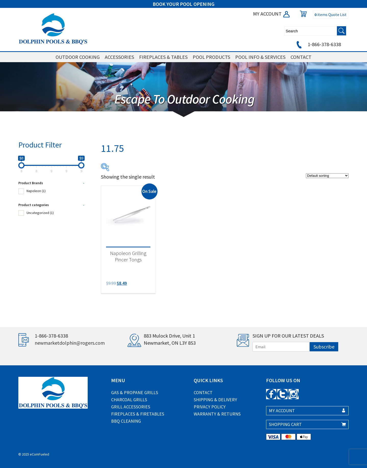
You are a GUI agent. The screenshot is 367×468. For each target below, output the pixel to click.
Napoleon (36, 191)
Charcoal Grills (129, 400)
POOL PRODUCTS (211, 57)
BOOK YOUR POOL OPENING (184, 4)
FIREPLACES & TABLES (163, 57)
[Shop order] (327, 175)
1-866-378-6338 (318, 44)
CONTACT (301, 57)
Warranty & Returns (217, 414)
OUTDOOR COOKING (78, 57)
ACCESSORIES (119, 57)
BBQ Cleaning (126, 421)
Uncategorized (40, 212)
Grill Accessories (130, 407)
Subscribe (323, 346)
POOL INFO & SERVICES (260, 57)
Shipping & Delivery (215, 400)
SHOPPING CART (285, 424)
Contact (203, 392)
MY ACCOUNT (272, 13)
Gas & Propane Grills (134, 392)
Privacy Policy (210, 407)
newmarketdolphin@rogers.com (70, 343)
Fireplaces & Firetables (137, 414)
